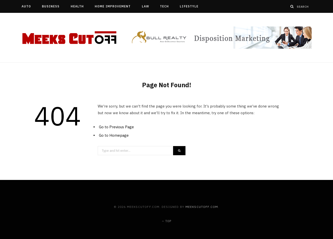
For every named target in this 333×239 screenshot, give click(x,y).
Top (166, 221)
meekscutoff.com (201, 207)
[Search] (292, 6)
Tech (164, 6)
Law (145, 6)
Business (51, 6)
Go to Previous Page (116, 127)
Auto (26, 6)
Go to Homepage (114, 135)
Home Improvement (113, 6)
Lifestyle (189, 6)
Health (77, 6)
